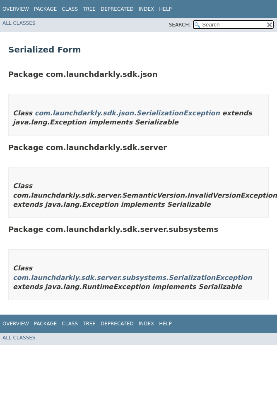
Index (146, 9)
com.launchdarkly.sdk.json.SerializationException (127, 113)
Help (165, 9)
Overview (15, 9)
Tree (89, 9)
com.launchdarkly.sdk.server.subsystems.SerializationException (132, 278)
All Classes (18, 23)
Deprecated (117, 9)
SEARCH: (180, 25)
